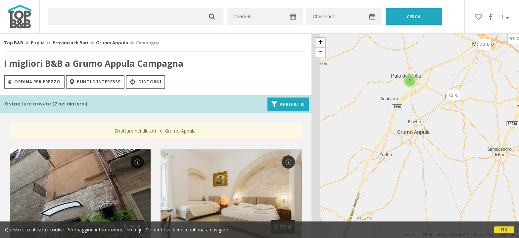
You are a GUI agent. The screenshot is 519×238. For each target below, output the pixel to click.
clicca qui (134, 229)
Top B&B (13, 43)
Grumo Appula (112, 43)
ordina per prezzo (34, 82)
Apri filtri (288, 104)
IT (504, 16)
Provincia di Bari (70, 43)
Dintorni (145, 82)
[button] (409, 81)
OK (504, 229)
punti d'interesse (95, 82)
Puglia (38, 43)
